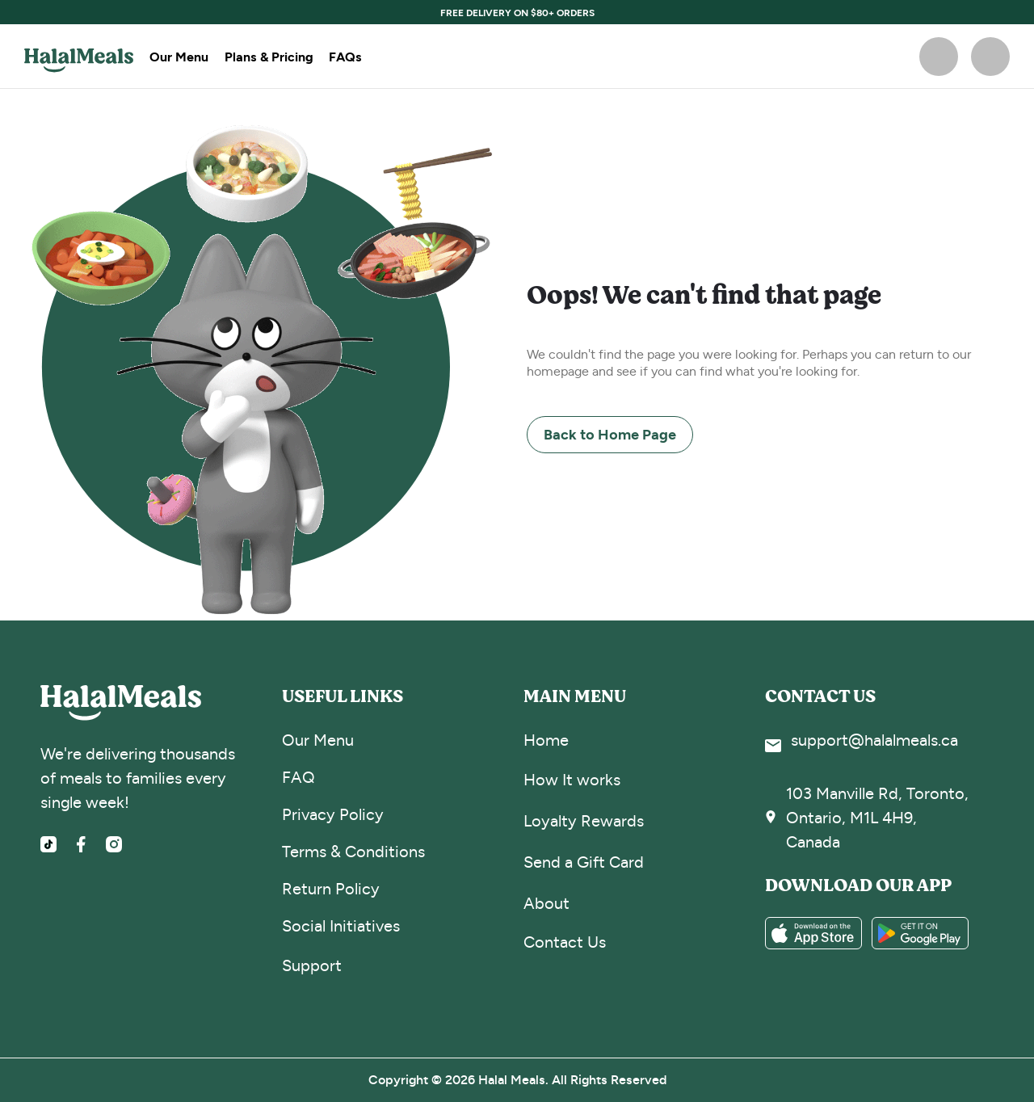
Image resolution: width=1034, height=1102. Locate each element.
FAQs (345, 56)
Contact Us (564, 942)
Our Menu (178, 56)
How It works (571, 780)
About (546, 903)
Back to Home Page (610, 434)
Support (312, 966)
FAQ (298, 777)
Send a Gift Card (583, 862)
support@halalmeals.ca (874, 740)
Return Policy (331, 889)
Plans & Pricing (269, 56)
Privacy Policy (333, 814)
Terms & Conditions (353, 852)
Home (546, 740)
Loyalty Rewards (583, 821)
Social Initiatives (341, 926)
